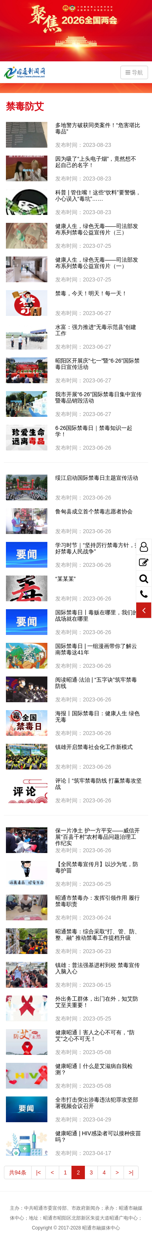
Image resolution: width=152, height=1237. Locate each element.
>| (131, 1172)
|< (38, 1172)
